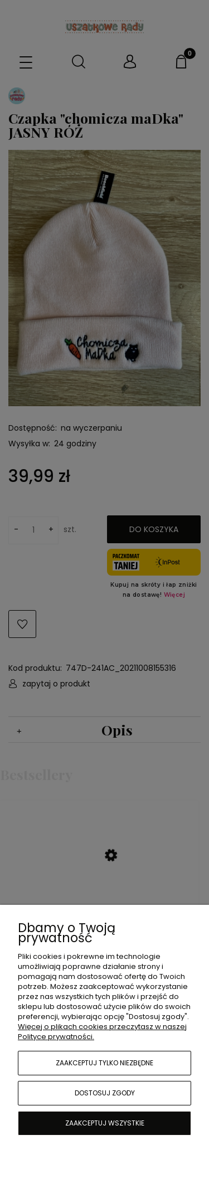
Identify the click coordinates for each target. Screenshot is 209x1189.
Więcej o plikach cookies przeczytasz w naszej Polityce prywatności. (102, 1031)
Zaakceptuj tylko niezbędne (104, 1063)
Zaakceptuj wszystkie (104, 1123)
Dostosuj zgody (105, 1093)
